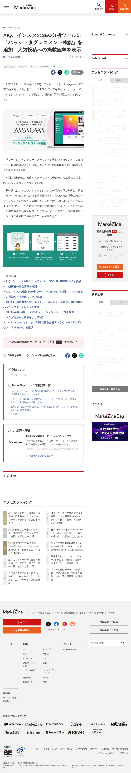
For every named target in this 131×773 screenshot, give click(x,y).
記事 (101, 302)
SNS (45, 682)
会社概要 (105, 747)
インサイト (28, 658)
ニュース (23, 67)
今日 (101, 80)
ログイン (109, 275)
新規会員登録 (109, 267)
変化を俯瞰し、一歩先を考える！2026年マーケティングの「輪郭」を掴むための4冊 (23, 533)
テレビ (46, 678)
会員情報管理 (81, 747)
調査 (45, 663)
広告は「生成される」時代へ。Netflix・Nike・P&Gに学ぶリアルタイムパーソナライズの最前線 (112, 141)
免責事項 (94, 747)
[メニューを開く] (6, 6)
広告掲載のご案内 (109, 622)
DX (24, 649)
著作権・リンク (50, 747)
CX (24, 654)
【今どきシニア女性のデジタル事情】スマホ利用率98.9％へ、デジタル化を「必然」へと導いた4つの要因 (109, 331)
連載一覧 (27, 678)
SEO (33, 67)
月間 (119, 80)
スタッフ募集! (66, 747)
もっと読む (13, 413)
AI (54, 67)
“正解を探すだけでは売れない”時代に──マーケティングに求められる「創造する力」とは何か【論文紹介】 (109, 347)
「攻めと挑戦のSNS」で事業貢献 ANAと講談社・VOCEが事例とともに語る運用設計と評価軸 (112, 203)
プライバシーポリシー (107, 751)
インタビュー (49, 649)
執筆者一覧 (28, 682)
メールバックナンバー (55, 629)
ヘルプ (37, 747)
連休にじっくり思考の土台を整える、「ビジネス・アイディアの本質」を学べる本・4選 (24, 563)
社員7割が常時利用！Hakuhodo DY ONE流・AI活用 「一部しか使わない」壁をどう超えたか (67, 533)
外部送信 (124, 751)
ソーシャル (10, 67)
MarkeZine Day (69, 649)
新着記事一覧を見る (110, 389)
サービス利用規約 (120, 747)
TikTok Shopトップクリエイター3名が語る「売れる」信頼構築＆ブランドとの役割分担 (66, 559)
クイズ (46, 658)
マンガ (46, 654)
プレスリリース (18, 375)
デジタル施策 (29, 670)
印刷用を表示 (12, 355)
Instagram (44, 67)
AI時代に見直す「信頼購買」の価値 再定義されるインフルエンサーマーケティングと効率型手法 (113, 90)
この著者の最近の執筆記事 (39, 455)
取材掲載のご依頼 (109, 630)
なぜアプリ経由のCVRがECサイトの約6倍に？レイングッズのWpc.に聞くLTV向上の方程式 (67, 546)
